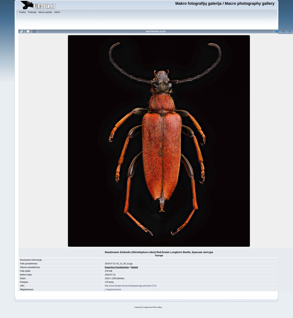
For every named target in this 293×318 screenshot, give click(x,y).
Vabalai (134, 267)
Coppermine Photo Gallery (152, 307)
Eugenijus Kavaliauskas (117, 267)
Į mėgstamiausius (113, 289)
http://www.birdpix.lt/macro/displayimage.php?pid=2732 (130, 286)
